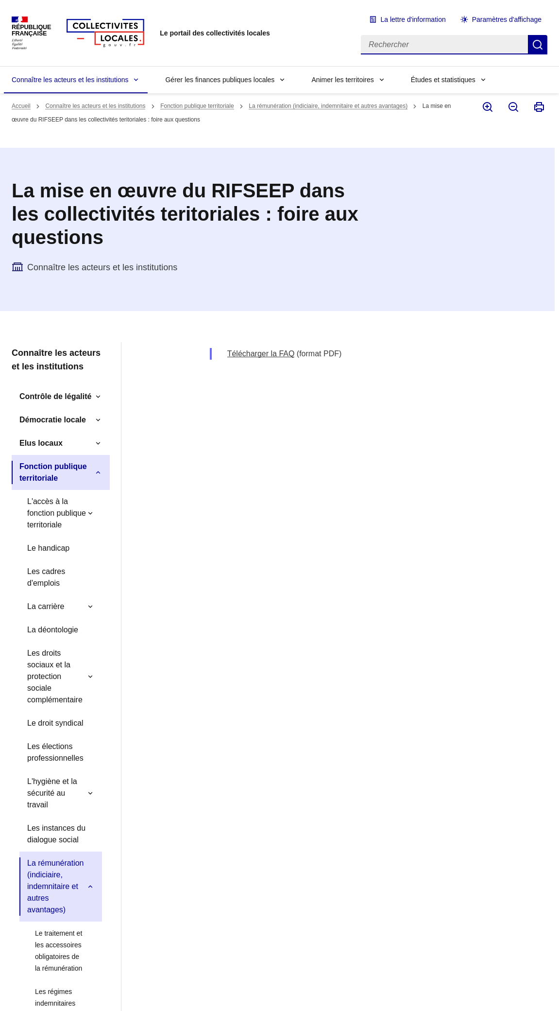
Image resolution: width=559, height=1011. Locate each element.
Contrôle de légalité (55, 396)
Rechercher (537, 44)
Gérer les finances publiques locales (219, 80)
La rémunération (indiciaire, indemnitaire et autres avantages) (328, 106)
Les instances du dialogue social (56, 834)
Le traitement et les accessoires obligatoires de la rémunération (58, 950)
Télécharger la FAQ (261, 353)
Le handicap (48, 548)
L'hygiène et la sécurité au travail (52, 793)
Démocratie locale (52, 420)
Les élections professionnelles (55, 752)
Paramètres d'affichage (507, 19)
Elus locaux (41, 443)
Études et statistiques (443, 80)
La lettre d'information (413, 19)
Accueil (21, 106)
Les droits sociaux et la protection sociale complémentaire (55, 676)
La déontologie (52, 630)
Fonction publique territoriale (197, 106)
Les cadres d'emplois (46, 577)
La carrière (45, 606)
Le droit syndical (55, 723)
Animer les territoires (342, 80)
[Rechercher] (444, 44)
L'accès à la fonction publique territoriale (56, 513)
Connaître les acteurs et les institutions (70, 80)
